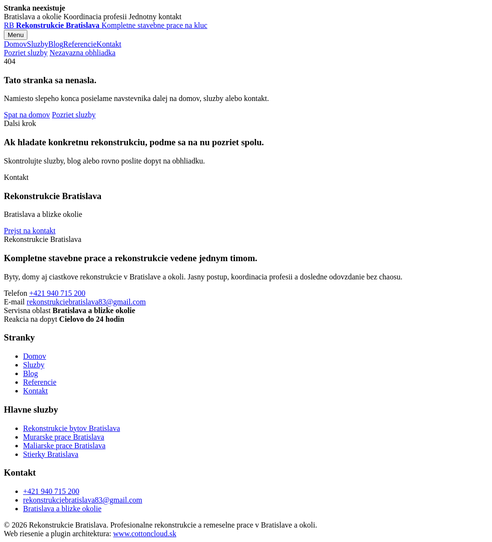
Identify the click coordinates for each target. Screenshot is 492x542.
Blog (55, 44)
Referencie (80, 44)
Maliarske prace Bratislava (64, 445)
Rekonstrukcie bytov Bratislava (71, 428)
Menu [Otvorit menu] (16, 34)
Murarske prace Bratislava (63, 437)
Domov (15, 44)
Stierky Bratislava (50, 454)
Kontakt (109, 44)
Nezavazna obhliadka (82, 53)
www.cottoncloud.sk (144, 533)
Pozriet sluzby (26, 53)
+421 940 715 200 (57, 293)
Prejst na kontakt (30, 231)
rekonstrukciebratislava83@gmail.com (86, 302)
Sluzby (37, 44)
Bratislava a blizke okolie (62, 508)
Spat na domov (27, 115)
